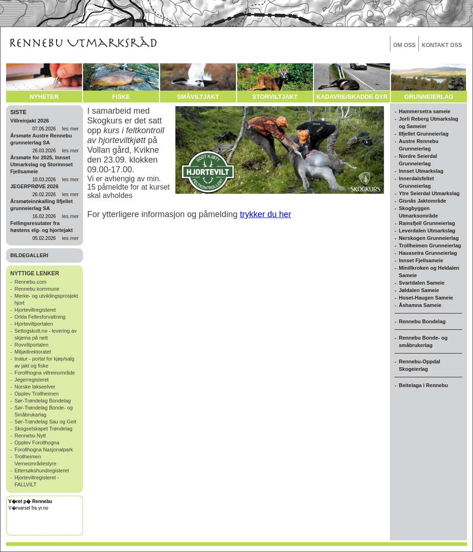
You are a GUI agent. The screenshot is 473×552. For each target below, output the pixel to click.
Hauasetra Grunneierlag (428, 253)
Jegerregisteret (31, 379)
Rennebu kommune (36, 289)
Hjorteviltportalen (33, 324)
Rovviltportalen (31, 345)
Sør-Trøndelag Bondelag (42, 400)
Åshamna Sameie (420, 305)
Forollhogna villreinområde (44, 372)
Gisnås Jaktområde (422, 201)
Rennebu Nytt (30, 435)
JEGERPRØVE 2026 (34, 186)
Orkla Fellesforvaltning (39, 317)
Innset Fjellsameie (421, 260)
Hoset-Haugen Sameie (426, 297)
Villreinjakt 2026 (29, 120)
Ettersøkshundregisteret (41, 470)
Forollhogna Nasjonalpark (43, 449)
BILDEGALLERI (29, 255)
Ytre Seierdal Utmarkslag (429, 193)
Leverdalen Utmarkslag (427, 230)
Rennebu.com (30, 282)
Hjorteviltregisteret (35, 310)
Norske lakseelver (34, 386)
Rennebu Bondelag (422, 321)
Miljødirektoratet (32, 351)
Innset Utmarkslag (421, 171)
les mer (70, 128)
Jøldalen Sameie (419, 290)
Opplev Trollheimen (36, 393)
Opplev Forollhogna (36, 442)
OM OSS (404, 45)
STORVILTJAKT (275, 96)
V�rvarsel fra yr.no (28, 508)
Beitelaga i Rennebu (423, 385)
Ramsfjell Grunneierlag (427, 223)
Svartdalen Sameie (422, 283)
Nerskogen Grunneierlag (429, 238)
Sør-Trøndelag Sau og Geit (45, 421)
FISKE (121, 96)
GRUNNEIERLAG (428, 96)
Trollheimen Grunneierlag (430, 245)
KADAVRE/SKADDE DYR (352, 96)
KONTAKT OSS (442, 45)
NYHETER (43, 96)
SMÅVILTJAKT (198, 96)
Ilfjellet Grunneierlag (423, 133)
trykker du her (265, 214)
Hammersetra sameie (425, 111)
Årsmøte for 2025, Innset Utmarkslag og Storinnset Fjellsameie (41, 164)
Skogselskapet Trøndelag (43, 428)
